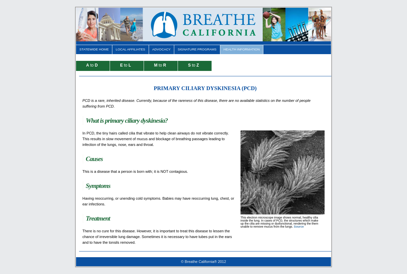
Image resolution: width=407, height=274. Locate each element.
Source (299, 226)
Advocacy (161, 49)
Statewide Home (94, 49)
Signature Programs (197, 49)
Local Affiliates (130, 49)
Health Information (242, 49)
